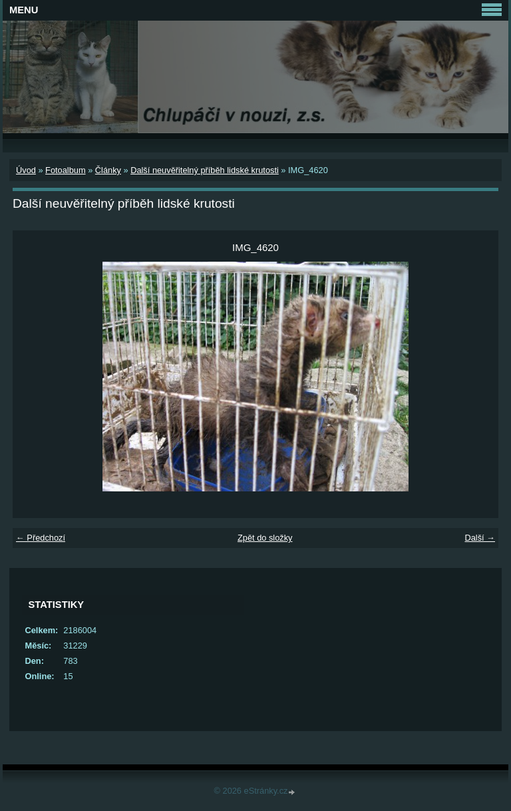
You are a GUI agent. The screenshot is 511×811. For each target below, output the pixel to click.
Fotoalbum (65, 170)
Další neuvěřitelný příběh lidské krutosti (204, 170)
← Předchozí (40, 538)
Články (108, 170)
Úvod (26, 170)
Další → (479, 538)
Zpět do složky (265, 538)
